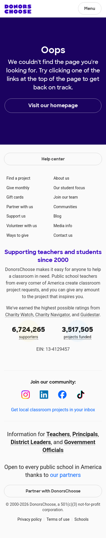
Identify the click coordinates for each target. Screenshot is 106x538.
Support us (16, 216)
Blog (57, 216)
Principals (85, 434)
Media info (62, 225)
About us (61, 178)
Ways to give (18, 235)
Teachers (58, 434)
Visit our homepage (53, 105)
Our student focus (69, 188)
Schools (81, 519)
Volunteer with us (22, 225)
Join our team (65, 197)
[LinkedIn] (44, 395)
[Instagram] (26, 395)
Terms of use (58, 519)
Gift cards (15, 197)
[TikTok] (81, 395)
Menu (89, 8)
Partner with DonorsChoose (53, 491)
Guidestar (89, 314)
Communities (65, 207)
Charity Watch (19, 314)
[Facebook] (62, 395)
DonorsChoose (18, 9)
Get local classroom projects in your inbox (53, 409)
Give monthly (18, 188)
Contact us (62, 235)
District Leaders (31, 442)
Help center (53, 159)
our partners (65, 475)
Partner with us (20, 207)
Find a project (18, 178)
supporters (28, 332)
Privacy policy (30, 519)
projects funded (77, 332)
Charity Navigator (52, 314)
